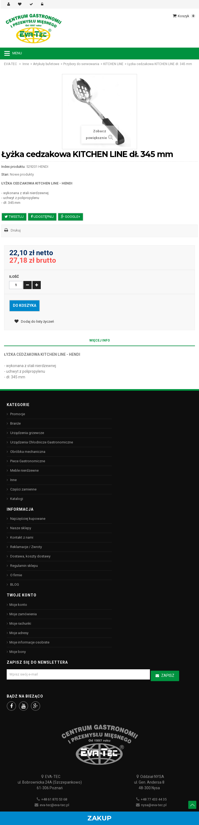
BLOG (14, 584)
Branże (15, 423)
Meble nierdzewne (24, 470)
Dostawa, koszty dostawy (29, 556)
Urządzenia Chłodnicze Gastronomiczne (41, 442)
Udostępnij (42, 217)
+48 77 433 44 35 (154, 799)
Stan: (5, 174)
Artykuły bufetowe (46, 64)
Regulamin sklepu (23, 566)
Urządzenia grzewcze (26, 433)
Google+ (70, 217)
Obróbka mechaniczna (27, 452)
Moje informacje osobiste (29, 642)
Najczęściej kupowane (27, 519)
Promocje (17, 414)
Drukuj (16, 230)
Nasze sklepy (20, 528)
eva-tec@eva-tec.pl (54, 805)
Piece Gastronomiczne (27, 461)
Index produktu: (13, 167)
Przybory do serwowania (81, 64)
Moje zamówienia (23, 614)
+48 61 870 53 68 (54, 799)
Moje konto (18, 605)
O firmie (15, 575)
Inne (26, 64)
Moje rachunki (20, 623)
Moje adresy (18, 633)
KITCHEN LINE (113, 64)
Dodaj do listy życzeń (37, 321)
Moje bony (17, 652)
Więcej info (99, 340)
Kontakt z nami (21, 537)
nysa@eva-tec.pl (154, 805)
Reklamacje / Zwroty (25, 547)
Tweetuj (14, 217)
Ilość (14, 277)
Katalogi (16, 499)
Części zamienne (22, 489)
